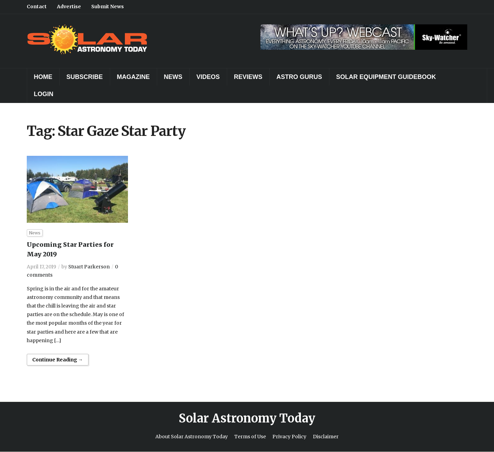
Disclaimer (326, 436)
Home (43, 76)
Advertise (69, 6)
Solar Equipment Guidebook (386, 76)
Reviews (248, 76)
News (173, 76)
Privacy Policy (289, 436)
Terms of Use (250, 436)
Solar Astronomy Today (247, 418)
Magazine (133, 76)
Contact (37, 6)
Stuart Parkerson (89, 267)
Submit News (107, 6)
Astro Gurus (299, 76)
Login (44, 94)
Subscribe (85, 76)
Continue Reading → (57, 360)
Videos (208, 76)
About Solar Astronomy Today (191, 436)
